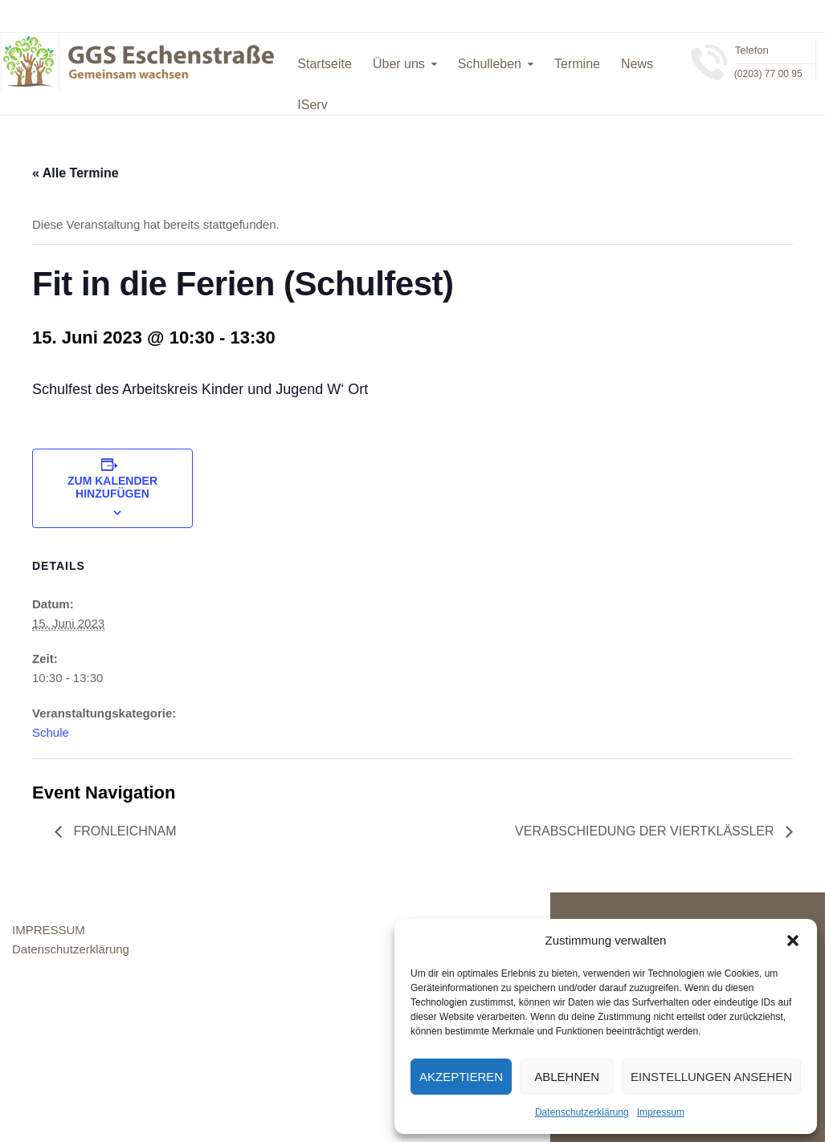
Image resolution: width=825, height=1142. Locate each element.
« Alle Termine (75, 173)
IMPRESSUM (48, 930)
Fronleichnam (123, 831)
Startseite (324, 64)
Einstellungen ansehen (711, 1076)
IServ (312, 105)
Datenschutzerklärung (582, 1112)
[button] (793, 941)
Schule (50, 732)
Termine (577, 64)
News (637, 64)
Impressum (660, 1112)
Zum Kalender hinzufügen (112, 487)
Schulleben (489, 64)
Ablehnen (566, 1076)
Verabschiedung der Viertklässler (646, 831)
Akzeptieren (461, 1076)
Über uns (399, 64)
